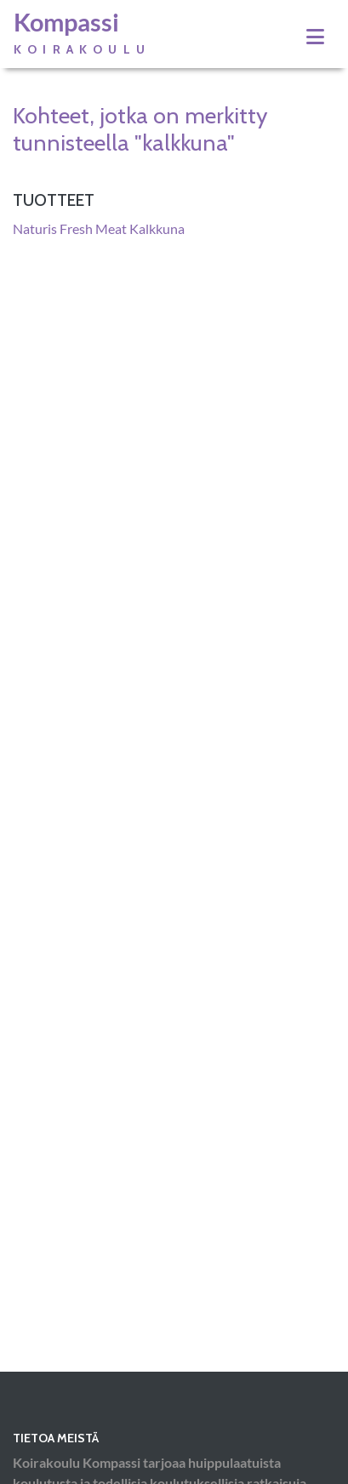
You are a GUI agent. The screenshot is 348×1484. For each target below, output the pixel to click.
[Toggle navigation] (315, 36)
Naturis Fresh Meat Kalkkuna (99, 228)
